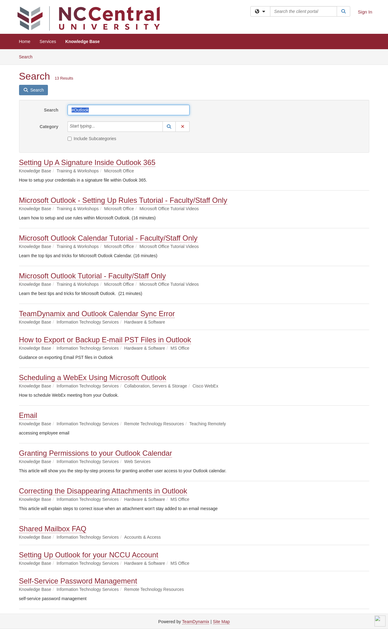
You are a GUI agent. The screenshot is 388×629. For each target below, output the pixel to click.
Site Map (221, 621)
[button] (169, 126)
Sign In (365, 11)
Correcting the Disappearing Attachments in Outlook (103, 491)
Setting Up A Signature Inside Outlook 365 (87, 162)
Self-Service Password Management (78, 581)
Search (28, 56)
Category (49, 126)
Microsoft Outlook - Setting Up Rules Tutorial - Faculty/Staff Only (123, 200)
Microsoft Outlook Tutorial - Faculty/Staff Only (92, 276)
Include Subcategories (92, 138)
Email (28, 415)
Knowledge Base (82, 41)
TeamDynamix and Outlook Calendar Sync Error (97, 313)
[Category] (98, 126)
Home (24, 41)
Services (48, 41)
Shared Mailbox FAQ (53, 529)
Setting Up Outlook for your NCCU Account (89, 555)
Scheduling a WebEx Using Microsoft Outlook (93, 377)
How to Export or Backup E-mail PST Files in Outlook (105, 340)
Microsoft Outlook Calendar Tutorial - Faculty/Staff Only (108, 238)
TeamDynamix (196, 621)
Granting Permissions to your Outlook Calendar (95, 453)
